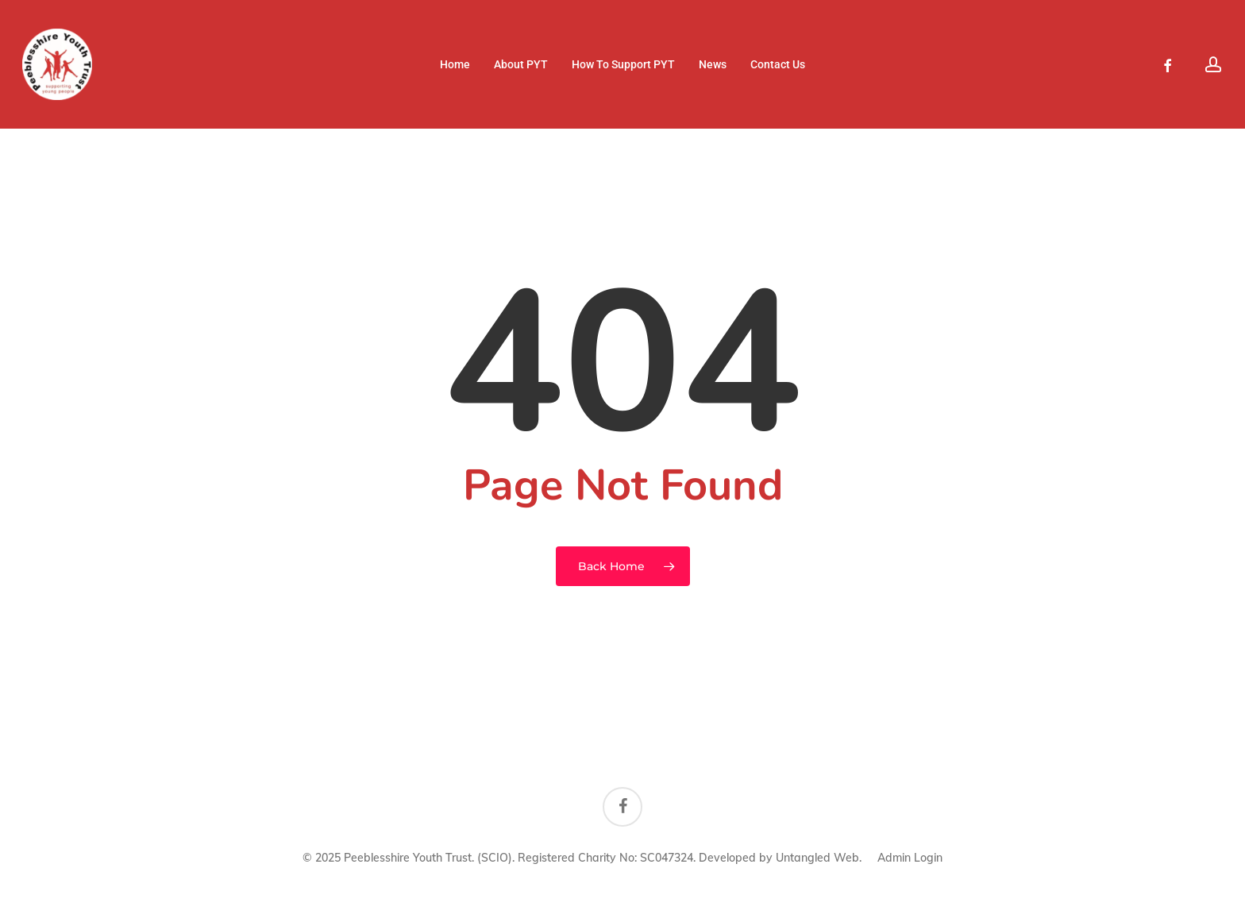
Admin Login (909, 858)
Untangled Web (817, 858)
